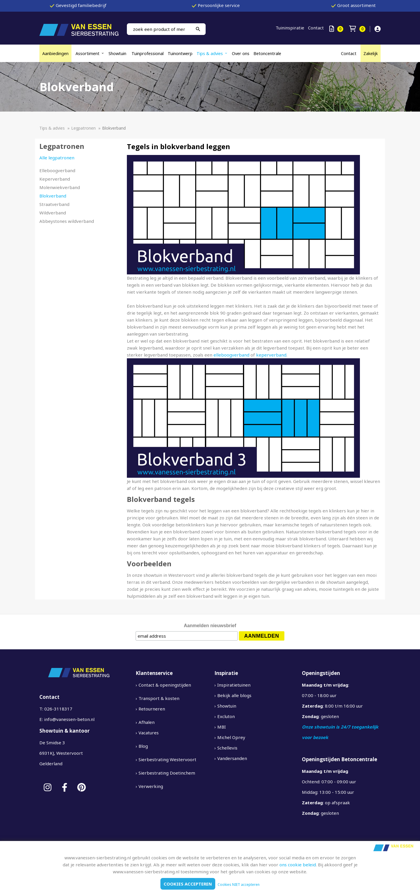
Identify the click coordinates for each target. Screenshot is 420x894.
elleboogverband (231, 355)
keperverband (271, 355)
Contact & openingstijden (165, 685)
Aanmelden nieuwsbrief (210, 625)
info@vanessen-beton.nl (69, 719)
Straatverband (54, 204)
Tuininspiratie (290, 28)
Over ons (240, 53)
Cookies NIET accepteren (239, 884)
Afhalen (147, 722)
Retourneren (152, 709)
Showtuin (117, 53)
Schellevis (227, 748)
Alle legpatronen (56, 158)
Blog (143, 746)
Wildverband (52, 213)
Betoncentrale (267, 53)
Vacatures (149, 733)
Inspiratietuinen (234, 685)
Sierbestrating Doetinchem (167, 773)
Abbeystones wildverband (66, 221)
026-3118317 (58, 709)
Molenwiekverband (59, 187)
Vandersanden (232, 758)
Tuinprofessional (148, 53)
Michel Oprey (231, 737)
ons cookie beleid (297, 864)
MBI (221, 727)
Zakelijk (370, 53)
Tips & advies (210, 53)
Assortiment (87, 53)
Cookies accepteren (188, 884)
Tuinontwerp (180, 53)
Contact (316, 28)
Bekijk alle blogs (234, 695)
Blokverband (52, 196)
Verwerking (151, 786)
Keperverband (54, 179)
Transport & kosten (159, 698)
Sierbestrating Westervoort (167, 759)
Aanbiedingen (55, 53)
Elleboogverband (57, 170)
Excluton (226, 716)
